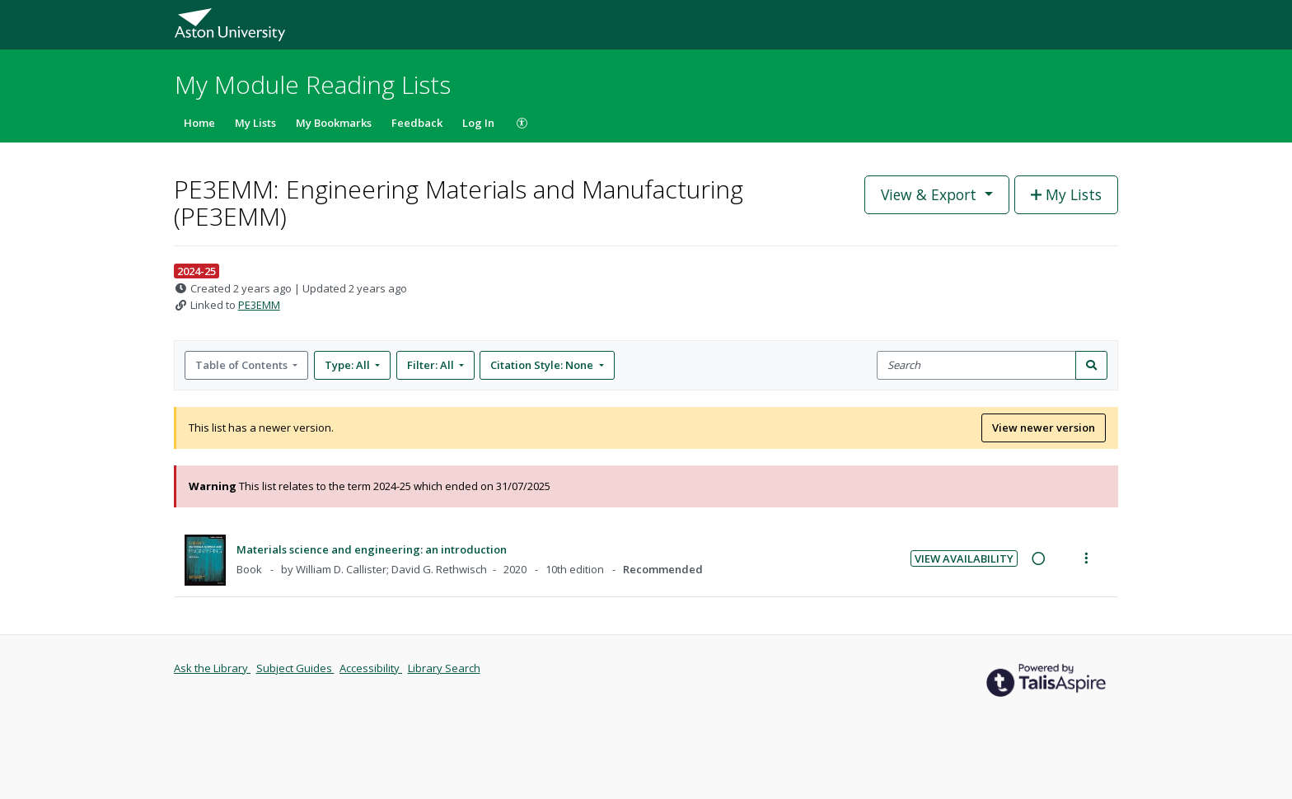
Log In (478, 122)
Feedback (416, 122)
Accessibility (370, 668)
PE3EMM (259, 304)
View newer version (1043, 427)
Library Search (444, 668)
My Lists (255, 122)
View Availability (964, 558)
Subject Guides (295, 668)
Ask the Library (212, 668)
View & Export (931, 194)
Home (199, 122)
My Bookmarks (334, 122)
